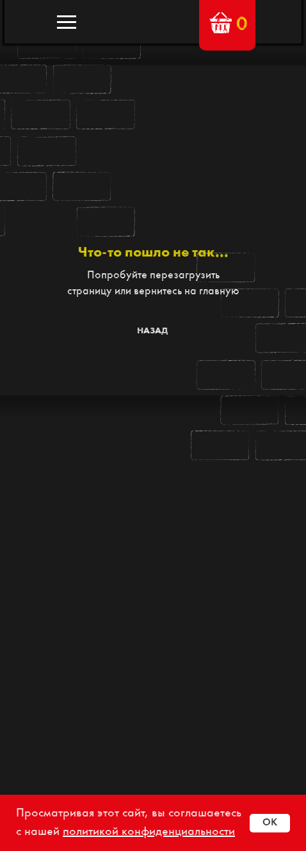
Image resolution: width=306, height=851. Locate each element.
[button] (220, 22)
